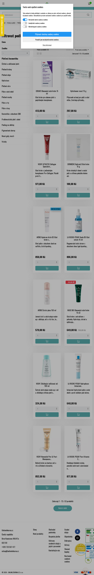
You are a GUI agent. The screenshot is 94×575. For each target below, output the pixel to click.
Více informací (47, 45)
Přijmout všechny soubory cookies (47, 34)
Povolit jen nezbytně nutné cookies (47, 39)
